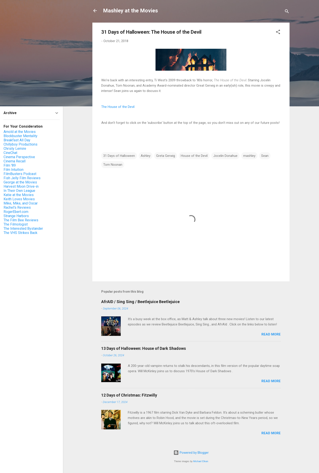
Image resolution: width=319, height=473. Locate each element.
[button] (278, 32)
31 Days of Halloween (119, 156)
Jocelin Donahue (225, 156)
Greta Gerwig (165, 156)
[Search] (287, 12)
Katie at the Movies (19, 195)
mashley (249, 156)
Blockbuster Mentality (20, 136)
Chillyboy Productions (20, 144)
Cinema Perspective (19, 157)
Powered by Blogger (191, 453)
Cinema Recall (14, 161)
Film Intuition (13, 169)
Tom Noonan (112, 165)
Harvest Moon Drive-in (21, 186)
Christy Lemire (15, 148)
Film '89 (10, 165)
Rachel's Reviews (17, 207)
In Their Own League (19, 191)
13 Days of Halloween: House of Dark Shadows (143, 348)
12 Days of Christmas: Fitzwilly (129, 395)
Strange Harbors (16, 216)
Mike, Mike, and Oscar (21, 203)
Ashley (145, 156)
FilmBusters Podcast (20, 174)
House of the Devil (194, 156)
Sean (264, 156)
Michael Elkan (200, 461)
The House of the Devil (117, 107)
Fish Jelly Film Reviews (22, 178)
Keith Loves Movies (19, 199)
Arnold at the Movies (20, 132)
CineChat (10, 153)
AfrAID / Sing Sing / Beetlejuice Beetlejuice (140, 301)
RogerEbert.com (16, 212)
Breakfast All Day (17, 140)
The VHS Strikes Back (20, 233)
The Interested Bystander (23, 228)
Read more (271, 334)
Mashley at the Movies (130, 11)
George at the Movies (20, 182)
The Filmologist (16, 224)
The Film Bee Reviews (21, 220)
